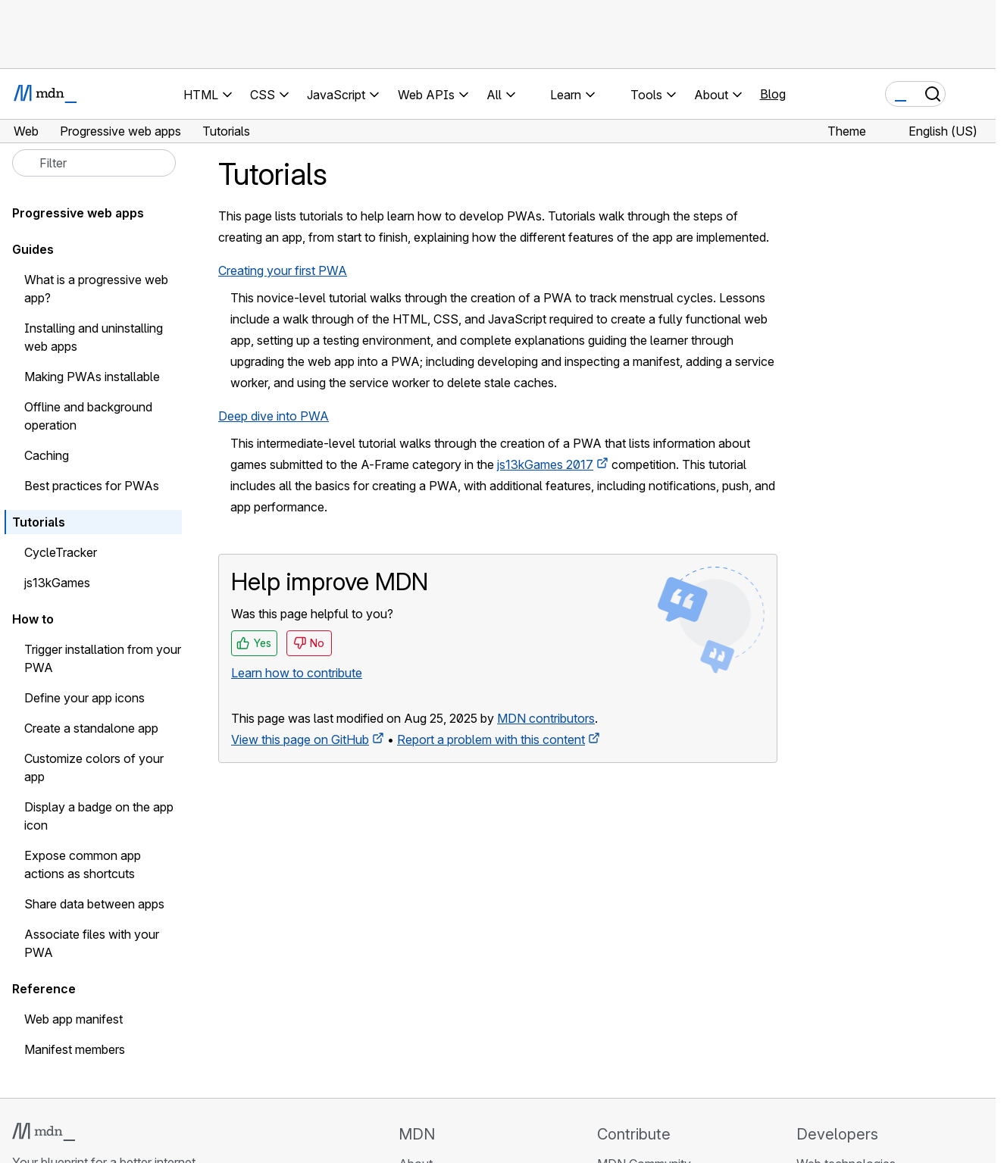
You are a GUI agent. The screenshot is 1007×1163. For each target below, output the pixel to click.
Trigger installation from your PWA (102, 658)
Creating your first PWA (282, 270)
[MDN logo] (43, 1132)
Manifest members (74, 1049)
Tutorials (38, 522)
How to (33, 619)
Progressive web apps (78, 212)
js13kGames (57, 582)
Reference (44, 988)
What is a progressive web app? (96, 288)
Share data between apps (94, 903)
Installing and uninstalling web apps (93, 337)
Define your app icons (84, 697)
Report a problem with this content (491, 739)
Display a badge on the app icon (99, 816)
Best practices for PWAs (91, 485)
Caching (46, 455)
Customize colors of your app (94, 767)
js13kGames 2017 (545, 464)
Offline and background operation (88, 416)
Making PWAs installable (92, 376)
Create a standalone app (91, 728)
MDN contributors (546, 718)
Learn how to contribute (296, 672)
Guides (33, 249)
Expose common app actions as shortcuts (82, 864)
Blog (773, 94)
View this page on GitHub (300, 739)
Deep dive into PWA (273, 416)
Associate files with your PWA (91, 943)
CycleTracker (60, 552)
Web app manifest (73, 1019)
